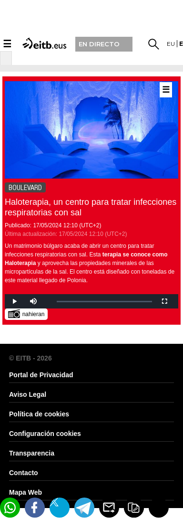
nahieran (26, 313)
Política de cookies (39, 414)
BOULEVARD (25, 187)
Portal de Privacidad (41, 375)
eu (171, 43)
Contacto (23, 473)
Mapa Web (25, 492)
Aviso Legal (27, 394)
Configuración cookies (45, 433)
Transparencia (31, 453)
